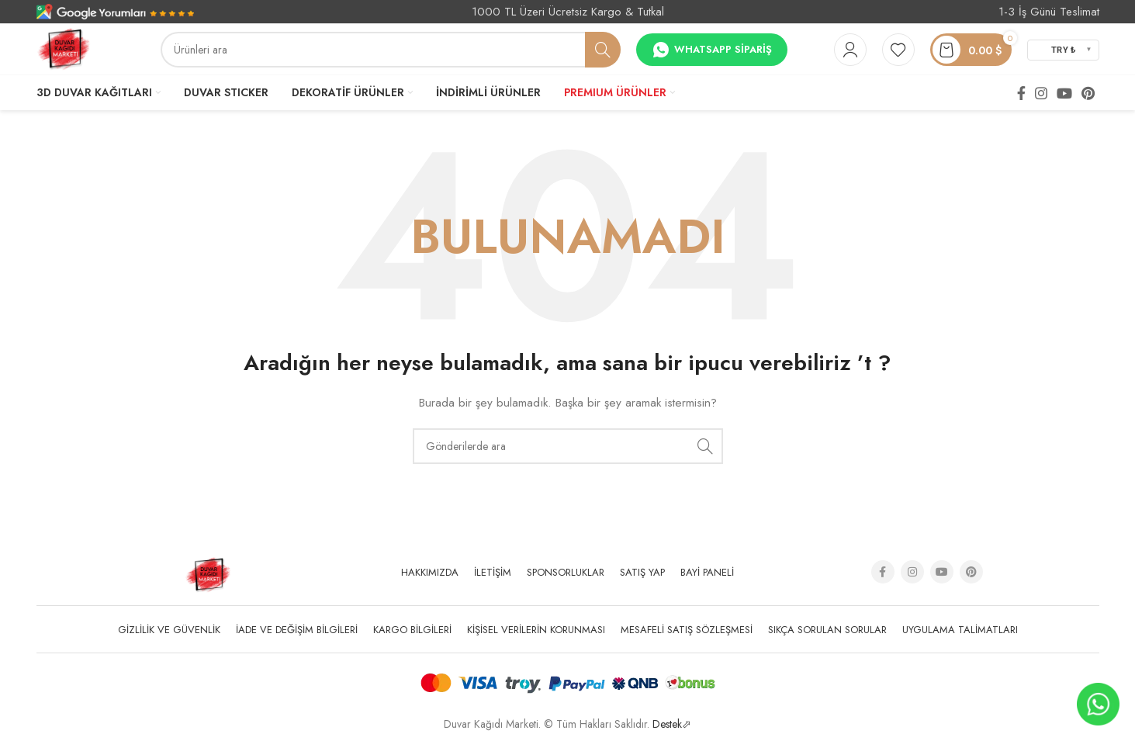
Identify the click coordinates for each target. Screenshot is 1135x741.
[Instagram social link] (1041, 93)
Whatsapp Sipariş (712, 49)
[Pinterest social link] (1088, 93)
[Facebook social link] (1021, 93)
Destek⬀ (671, 724)
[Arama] (391, 50)
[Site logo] (64, 48)
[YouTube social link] (1064, 93)
